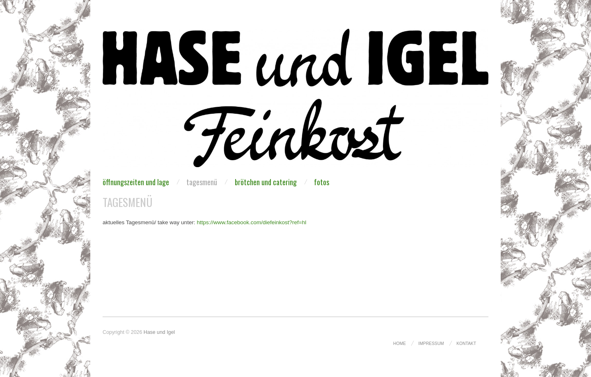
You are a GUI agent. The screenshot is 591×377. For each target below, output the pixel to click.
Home (399, 343)
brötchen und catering (266, 182)
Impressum (431, 343)
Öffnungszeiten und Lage (136, 182)
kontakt (466, 343)
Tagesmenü (201, 182)
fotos (321, 182)
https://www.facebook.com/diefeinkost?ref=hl (251, 222)
